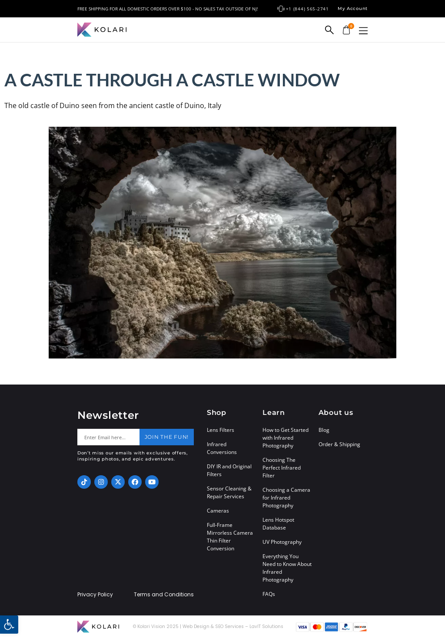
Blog (324, 430)
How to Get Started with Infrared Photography (285, 437)
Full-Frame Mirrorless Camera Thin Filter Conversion (230, 536)
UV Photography (282, 542)
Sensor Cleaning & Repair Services (229, 492)
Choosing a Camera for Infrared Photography (286, 497)
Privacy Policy (95, 594)
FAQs (268, 594)
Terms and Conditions (164, 594)
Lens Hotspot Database (278, 523)
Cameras (218, 510)
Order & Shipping (339, 444)
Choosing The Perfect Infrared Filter (281, 467)
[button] (363, 30)
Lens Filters (220, 430)
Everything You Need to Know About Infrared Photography (287, 567)
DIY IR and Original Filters (229, 470)
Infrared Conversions (222, 448)
